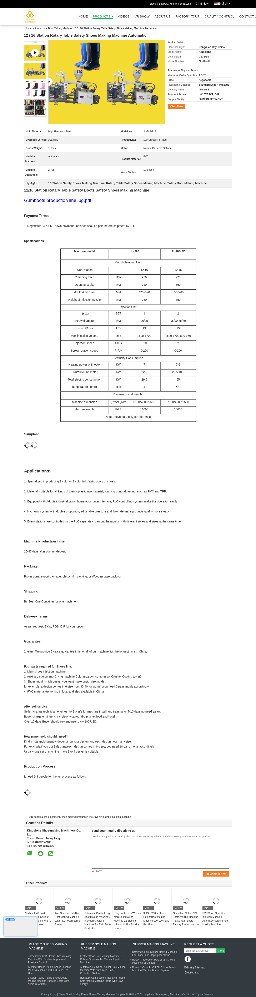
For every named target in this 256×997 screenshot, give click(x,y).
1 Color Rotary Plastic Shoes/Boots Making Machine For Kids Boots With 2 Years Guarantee (49, 981)
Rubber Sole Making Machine (98, 946)
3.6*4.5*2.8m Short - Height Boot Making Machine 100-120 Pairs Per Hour (156, 919)
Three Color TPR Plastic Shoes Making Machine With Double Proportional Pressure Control (50, 959)
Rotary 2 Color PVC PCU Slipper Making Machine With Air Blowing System (154, 969)
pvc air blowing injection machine (112, 816)
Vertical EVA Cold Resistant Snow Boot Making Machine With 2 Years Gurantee (38, 919)
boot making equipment (47, 816)
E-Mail (188, 967)
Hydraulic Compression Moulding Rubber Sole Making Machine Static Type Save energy (103, 981)
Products (101, 16)
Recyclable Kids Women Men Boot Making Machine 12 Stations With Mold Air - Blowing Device (127, 921)
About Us (162, 16)
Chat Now (202, 3)
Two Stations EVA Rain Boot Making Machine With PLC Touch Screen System (68, 919)
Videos (124, 16)
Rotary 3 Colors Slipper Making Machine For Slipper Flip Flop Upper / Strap (154, 954)
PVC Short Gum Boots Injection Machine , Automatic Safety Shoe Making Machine (215, 919)
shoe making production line (76, 816)
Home (83, 16)
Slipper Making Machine (154, 944)
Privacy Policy (49, 994)
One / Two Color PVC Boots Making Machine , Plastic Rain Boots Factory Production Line (186, 919)
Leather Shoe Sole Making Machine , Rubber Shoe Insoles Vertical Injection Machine (101, 959)
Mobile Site (191, 972)
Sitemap (200, 967)
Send (221, 950)
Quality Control (219, 16)
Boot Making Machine (60, 28)
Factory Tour (187, 16)
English (225, 2)
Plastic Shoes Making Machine (48, 946)
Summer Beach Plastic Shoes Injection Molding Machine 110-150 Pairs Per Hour (49, 970)
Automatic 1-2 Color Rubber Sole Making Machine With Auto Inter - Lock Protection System (103, 970)
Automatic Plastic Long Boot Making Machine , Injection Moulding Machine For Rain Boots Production (97, 921)
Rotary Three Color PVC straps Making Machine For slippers (154, 961)
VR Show (142, 16)
